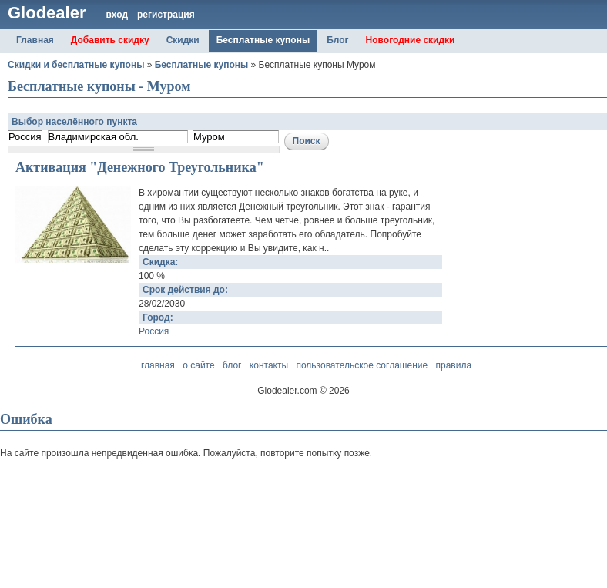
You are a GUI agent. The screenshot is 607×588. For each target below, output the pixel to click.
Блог (337, 40)
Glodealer (47, 12)
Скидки (183, 40)
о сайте (198, 365)
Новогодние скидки (410, 40)
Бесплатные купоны (263, 40)
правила (453, 365)
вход (117, 14)
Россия (154, 331)
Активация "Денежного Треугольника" (139, 167)
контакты (269, 365)
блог (232, 365)
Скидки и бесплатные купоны (76, 64)
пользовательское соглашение (362, 365)
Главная (35, 40)
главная (158, 365)
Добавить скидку (110, 40)
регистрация (166, 14)
